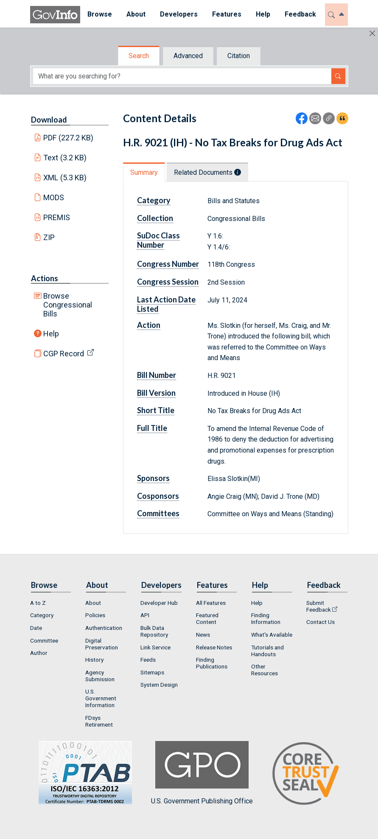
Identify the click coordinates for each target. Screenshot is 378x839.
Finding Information (265, 618)
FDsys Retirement (99, 721)
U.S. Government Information (100, 698)
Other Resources (264, 670)
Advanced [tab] (188, 56)
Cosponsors (158, 496)
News (203, 634)
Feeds (148, 659)
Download (49, 119)
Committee (44, 640)
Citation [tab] (238, 56)
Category (154, 200)
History (94, 659)
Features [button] (226, 14)
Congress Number (168, 263)
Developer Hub (159, 602)
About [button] (136, 14)
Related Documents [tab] (207, 172)
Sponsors (153, 478)
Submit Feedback (318, 606)
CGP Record (63, 353)
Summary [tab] (144, 172)
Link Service (155, 647)
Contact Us (320, 621)
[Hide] (372, 33)
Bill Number (156, 375)
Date (36, 627)
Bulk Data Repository (154, 631)
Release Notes (214, 647)
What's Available (271, 634)
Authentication (103, 627)
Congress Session (168, 281)
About (93, 602)
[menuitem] (99, 14)
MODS (53, 197)
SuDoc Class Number (158, 240)
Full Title (152, 428)
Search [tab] (139, 56)
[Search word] (182, 76)
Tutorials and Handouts (267, 650)
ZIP (49, 237)
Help (51, 333)
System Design (159, 684)
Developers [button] (179, 14)
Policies (95, 615)
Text (65, 157)
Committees (158, 513)
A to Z (38, 602)
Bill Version (156, 392)
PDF (68, 137)
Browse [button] (99, 14)
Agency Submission (100, 675)
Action (148, 325)
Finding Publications (211, 663)
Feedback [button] (300, 14)
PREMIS (56, 217)
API (144, 615)
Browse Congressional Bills (67, 304)
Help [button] (263, 14)
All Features (211, 602)
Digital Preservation (101, 644)
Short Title (155, 410)
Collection (155, 218)
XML (65, 177)
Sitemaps (152, 672)
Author (39, 652)
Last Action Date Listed (166, 304)
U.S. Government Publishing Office (202, 773)
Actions (44, 278)
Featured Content (207, 618)
